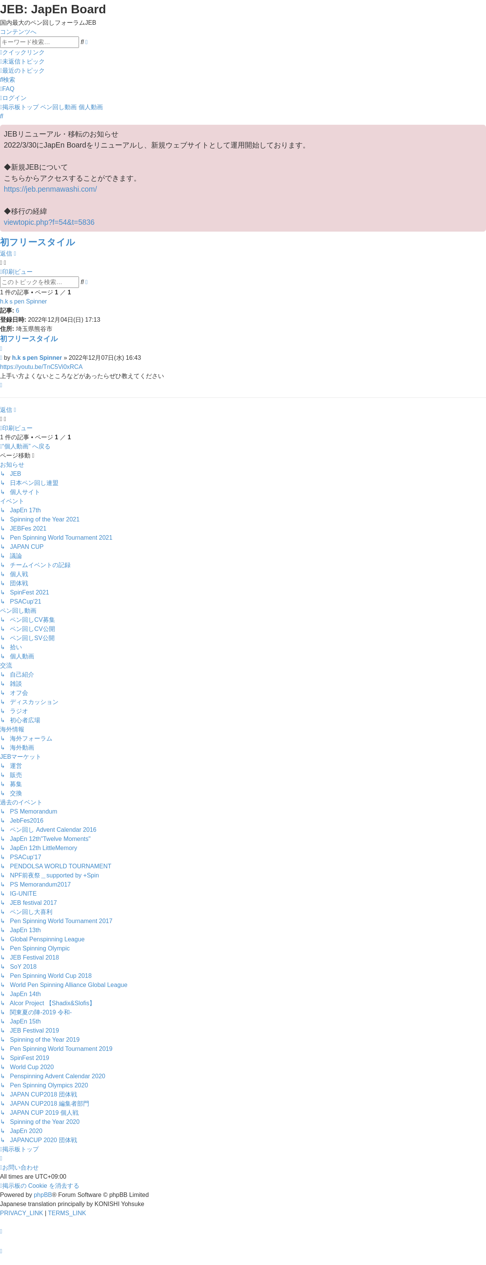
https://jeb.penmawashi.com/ (50, 189)
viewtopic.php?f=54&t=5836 (49, 222)
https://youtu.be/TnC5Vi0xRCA (41, 367)
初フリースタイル (37, 242)
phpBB (43, 1195)
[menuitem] (22, 61)
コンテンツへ (18, 32)
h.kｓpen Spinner (23, 301)
